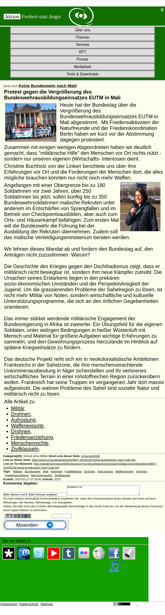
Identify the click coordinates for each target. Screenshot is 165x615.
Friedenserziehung (32, 437)
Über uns (82, 30)
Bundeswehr (33, 471)
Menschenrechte (30, 443)
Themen (83, 37)
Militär (17, 408)
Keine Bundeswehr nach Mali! (48, 86)
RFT (82, 52)
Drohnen (21, 414)
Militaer (17, 471)
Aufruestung (105, 471)
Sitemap (46, 606)
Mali (45, 471)
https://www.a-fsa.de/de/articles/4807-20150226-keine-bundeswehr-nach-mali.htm (84, 460)
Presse (83, 59)
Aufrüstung (23, 420)
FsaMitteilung (73, 471)
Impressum (8, 606)
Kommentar (107, 491)
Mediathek (82, 67)
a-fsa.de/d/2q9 (90, 456)
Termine (82, 45)
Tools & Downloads (82, 74)
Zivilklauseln (25, 449)
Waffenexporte (27, 425)
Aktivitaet (56, 471)
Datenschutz (28, 606)
